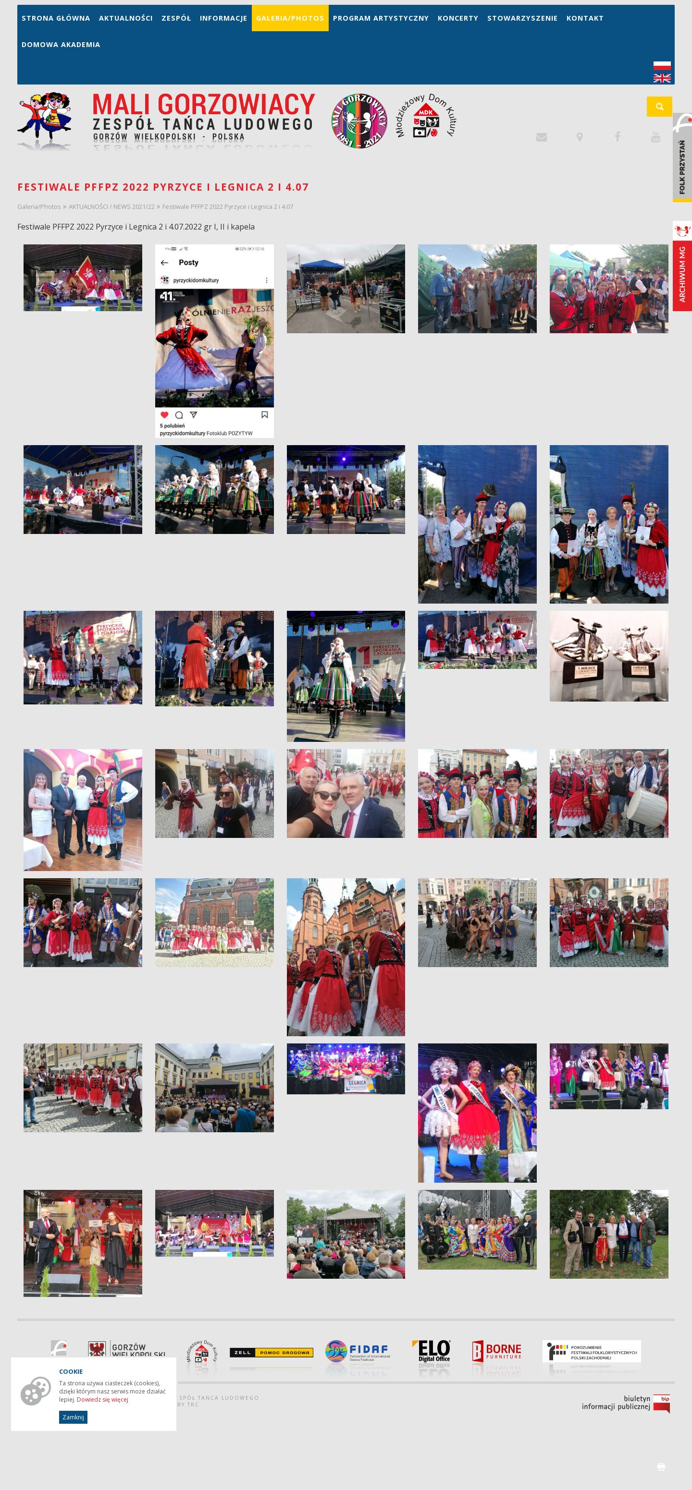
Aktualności (126, 18)
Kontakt (585, 18)
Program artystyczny (381, 18)
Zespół (176, 18)
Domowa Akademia (61, 44)
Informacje (223, 18)
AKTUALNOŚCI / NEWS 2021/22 (112, 206)
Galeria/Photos (290, 18)
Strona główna (56, 18)
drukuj (661, 1467)
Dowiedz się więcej (102, 1399)
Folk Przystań (682, 157)
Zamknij (73, 1417)
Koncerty (458, 18)
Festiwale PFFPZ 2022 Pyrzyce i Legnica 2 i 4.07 (227, 206)
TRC (193, 1404)
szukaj (664, 109)
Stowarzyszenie (522, 18)
